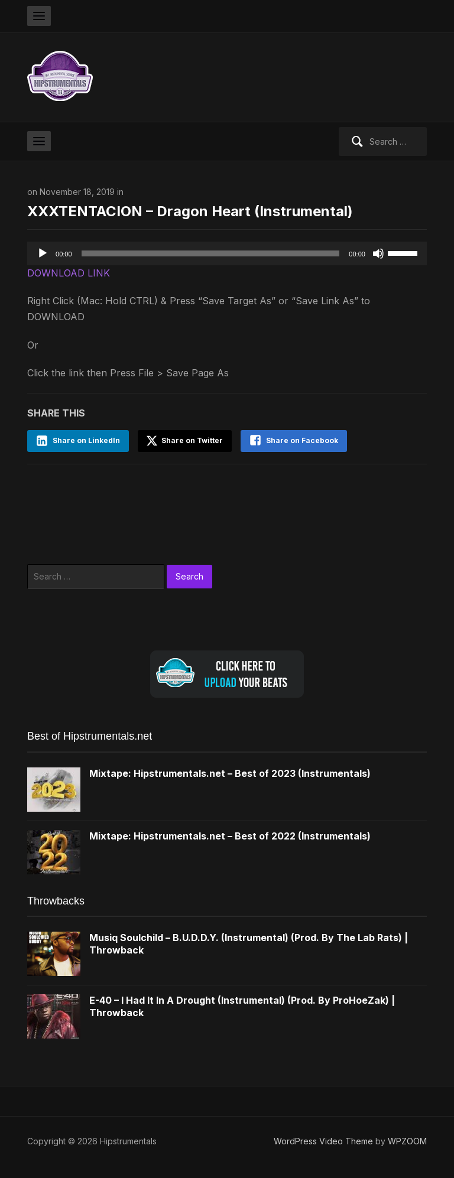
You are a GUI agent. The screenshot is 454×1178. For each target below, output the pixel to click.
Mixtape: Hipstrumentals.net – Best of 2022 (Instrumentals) (230, 836)
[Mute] (378, 253)
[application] (227, 253)
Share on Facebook (302, 440)
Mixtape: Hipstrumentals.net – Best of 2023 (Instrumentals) (230, 773)
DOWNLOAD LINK (68, 273)
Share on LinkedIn (86, 440)
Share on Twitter (185, 440)
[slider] (211, 253)
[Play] (42, 253)
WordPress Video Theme (323, 1141)
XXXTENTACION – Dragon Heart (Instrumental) (190, 211)
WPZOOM (407, 1141)
